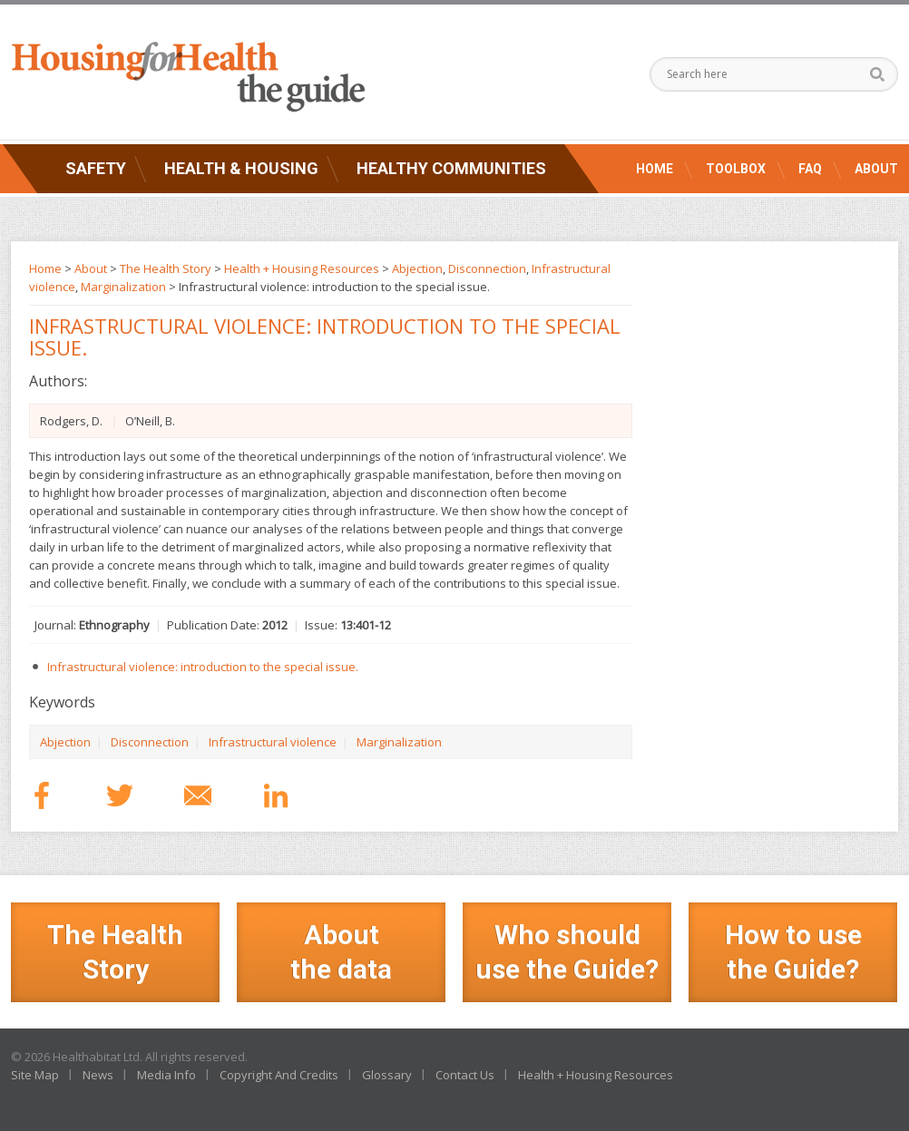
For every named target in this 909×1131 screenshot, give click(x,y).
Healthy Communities (451, 168)
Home (654, 168)
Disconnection (150, 742)
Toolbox (736, 168)
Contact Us (464, 1075)
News (98, 1075)
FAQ (810, 168)
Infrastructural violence (273, 742)
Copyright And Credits (279, 1075)
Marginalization (399, 742)
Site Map (35, 1075)
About (876, 168)
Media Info (166, 1075)
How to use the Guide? (793, 952)
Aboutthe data (341, 952)
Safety (95, 168)
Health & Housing (241, 168)
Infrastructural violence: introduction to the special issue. (202, 666)
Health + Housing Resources (301, 268)
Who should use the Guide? (567, 952)
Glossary (387, 1075)
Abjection (65, 742)
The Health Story (165, 268)
